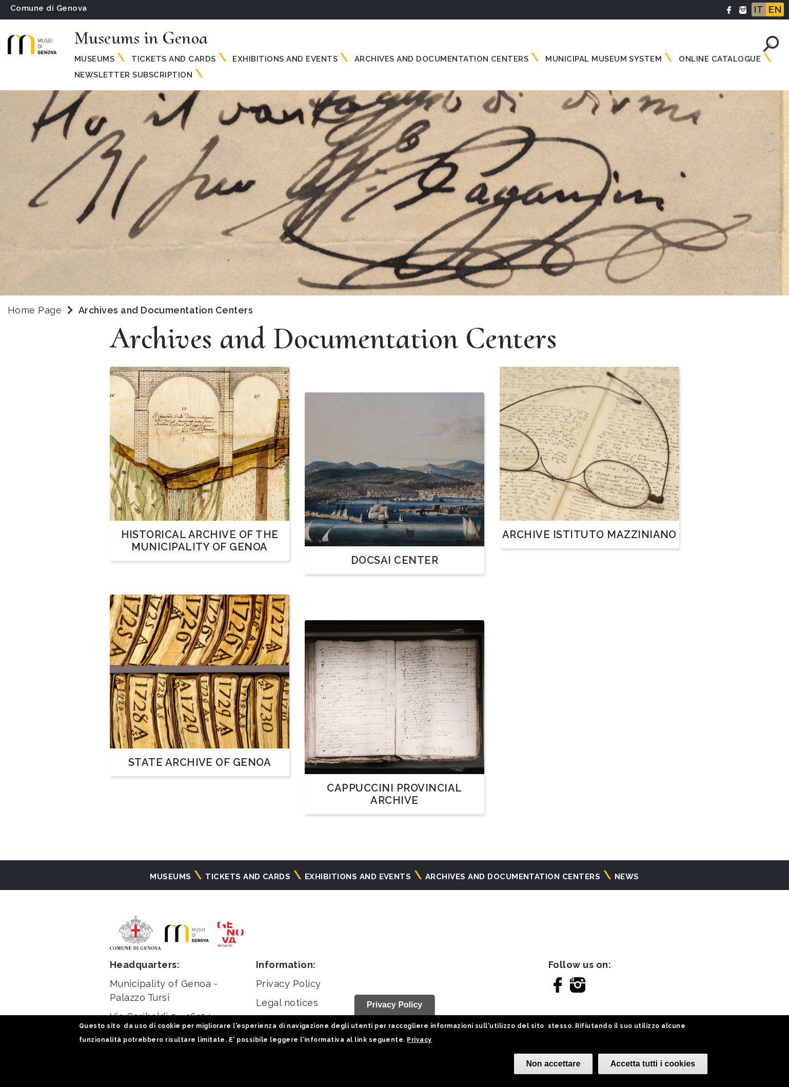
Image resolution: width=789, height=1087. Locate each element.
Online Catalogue (720, 59)
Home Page (35, 310)
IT (758, 9)
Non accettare (553, 1063)
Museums (94, 59)
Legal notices (287, 1002)
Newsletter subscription (133, 75)
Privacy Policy (288, 983)
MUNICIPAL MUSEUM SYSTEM (603, 59)
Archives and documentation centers (441, 59)
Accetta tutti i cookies (652, 1063)
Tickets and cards (247, 876)
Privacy (419, 1039)
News (627, 876)
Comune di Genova (48, 8)
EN (774, 9)
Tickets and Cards (173, 59)
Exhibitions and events (285, 59)
